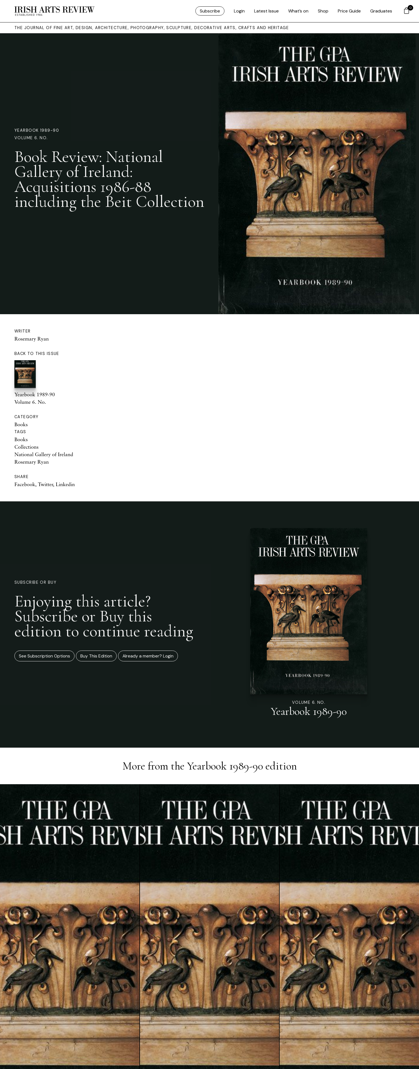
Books (21, 424)
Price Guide (349, 11)
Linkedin (65, 484)
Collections (26, 447)
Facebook (24, 484)
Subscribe (210, 11)
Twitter (45, 484)
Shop (323, 11)
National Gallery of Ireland (43, 454)
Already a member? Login (147, 656)
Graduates (381, 11)
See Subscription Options (44, 656)
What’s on (298, 11)
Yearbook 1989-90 (36, 130)
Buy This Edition (96, 656)
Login (239, 11)
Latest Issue (266, 11)
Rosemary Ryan (31, 339)
